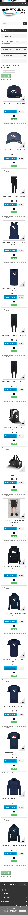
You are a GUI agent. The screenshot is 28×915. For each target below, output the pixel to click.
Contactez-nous (18, 4)
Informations (8, 55)
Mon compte (5, 902)
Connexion (24, 3)
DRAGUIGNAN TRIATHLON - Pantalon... (14, 335)
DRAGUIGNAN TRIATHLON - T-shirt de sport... (14, 660)
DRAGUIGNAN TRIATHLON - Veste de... (14, 799)
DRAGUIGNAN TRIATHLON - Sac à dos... (14, 428)
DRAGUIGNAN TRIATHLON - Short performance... (14, 521)
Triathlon (17, 41)
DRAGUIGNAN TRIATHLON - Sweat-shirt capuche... (14, 567)
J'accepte (22, 910)
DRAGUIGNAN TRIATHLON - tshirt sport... (14, 707)
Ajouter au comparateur (20, 123)
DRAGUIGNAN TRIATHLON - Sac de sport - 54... (14, 474)
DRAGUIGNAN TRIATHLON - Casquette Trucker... (14, 150)
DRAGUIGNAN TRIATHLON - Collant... (14, 196)
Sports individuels (9, 41)
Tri (1, 71)
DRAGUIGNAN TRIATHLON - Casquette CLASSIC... (14, 104)
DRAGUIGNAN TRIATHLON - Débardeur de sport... (14, 243)
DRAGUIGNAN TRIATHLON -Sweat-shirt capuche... (14, 846)
